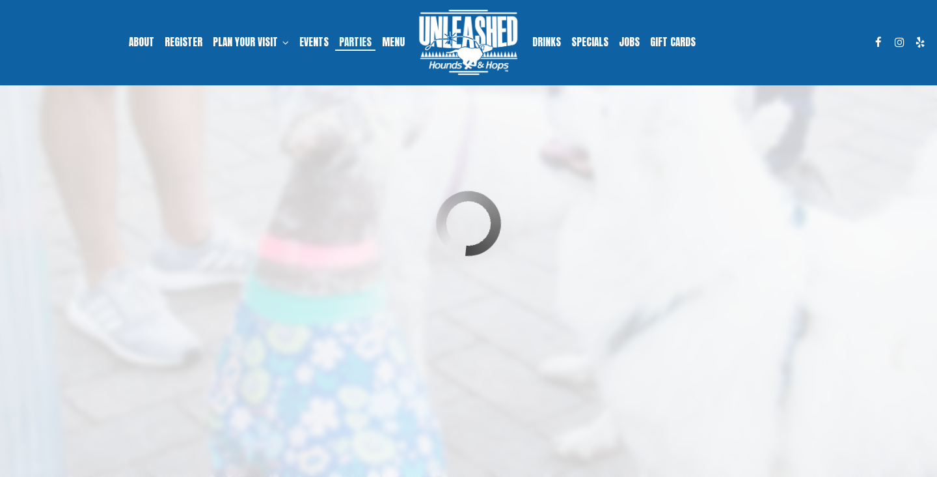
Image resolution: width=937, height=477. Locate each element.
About (141, 42)
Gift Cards (673, 42)
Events (314, 42)
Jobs (629, 42)
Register (183, 42)
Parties (355, 42)
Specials (589, 42)
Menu (393, 42)
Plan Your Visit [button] (251, 42)
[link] (468, 42)
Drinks (546, 42)
